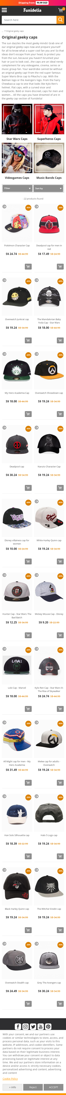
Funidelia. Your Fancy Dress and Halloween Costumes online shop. (32, 10)
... (2, 31)
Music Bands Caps (49, 178)
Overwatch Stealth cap (17, 982)
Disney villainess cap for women (17, 542)
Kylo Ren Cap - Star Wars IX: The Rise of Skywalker (49, 689)
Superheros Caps (49, 139)
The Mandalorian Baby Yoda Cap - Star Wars (49, 321)
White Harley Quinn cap (49, 540)
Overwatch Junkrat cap (17, 319)
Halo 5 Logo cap (49, 835)
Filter (7, 188)
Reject (33, 1087)
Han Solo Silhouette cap (16, 835)
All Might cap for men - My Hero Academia (17, 763)
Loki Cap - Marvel (17, 687)
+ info (12, 1087)
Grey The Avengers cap (49, 982)
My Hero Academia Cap (17, 392)
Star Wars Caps (17, 139)
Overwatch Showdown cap (49, 392)
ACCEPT (53, 1087)
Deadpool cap (17, 466)
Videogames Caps (17, 178)
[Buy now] (28, 266)
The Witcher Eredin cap (49, 908)
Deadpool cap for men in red (49, 247)
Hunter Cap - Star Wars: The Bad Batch (16, 615)
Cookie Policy (10, 1078)
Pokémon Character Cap (17, 245)
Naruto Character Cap (49, 466)
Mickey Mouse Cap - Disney (49, 614)
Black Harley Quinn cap (17, 908)
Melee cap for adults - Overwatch (49, 763)
